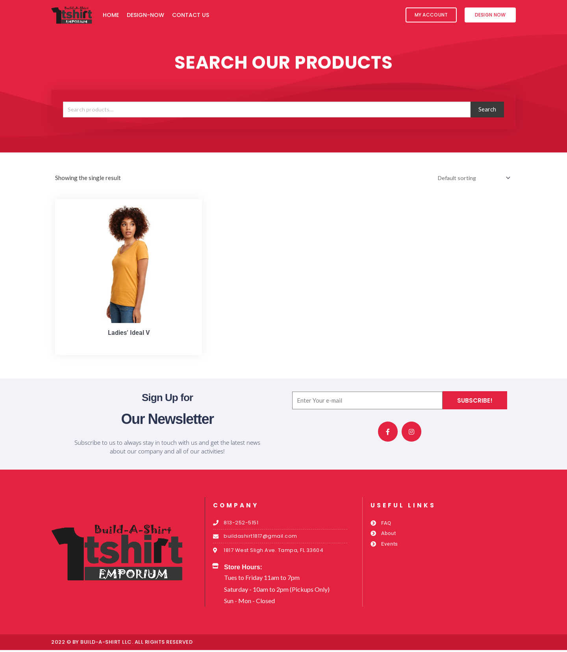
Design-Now (145, 15)
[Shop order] (471, 178)
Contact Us (190, 15)
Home (111, 15)
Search (487, 109)
